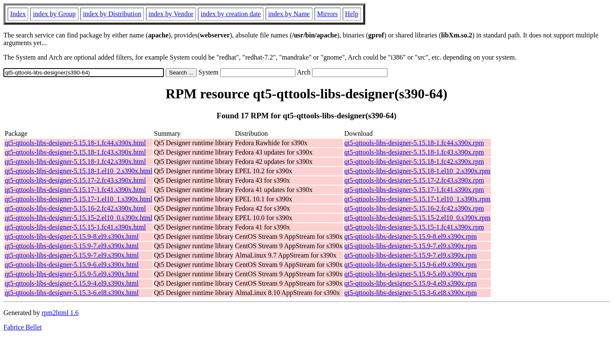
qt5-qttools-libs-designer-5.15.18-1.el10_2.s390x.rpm (417, 171)
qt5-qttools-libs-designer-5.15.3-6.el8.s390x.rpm (410, 292)
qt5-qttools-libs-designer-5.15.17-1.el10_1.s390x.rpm (417, 199)
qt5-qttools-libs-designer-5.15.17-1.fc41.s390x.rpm (414, 189)
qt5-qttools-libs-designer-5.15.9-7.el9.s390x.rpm (410, 245)
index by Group (54, 13)
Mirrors (327, 13)
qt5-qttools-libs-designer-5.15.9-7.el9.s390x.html (72, 245)
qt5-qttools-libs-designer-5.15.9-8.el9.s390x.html (72, 236)
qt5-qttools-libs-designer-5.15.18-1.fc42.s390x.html (75, 161)
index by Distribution (112, 13)
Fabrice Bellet (22, 327)
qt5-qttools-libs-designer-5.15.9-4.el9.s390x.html (72, 283)
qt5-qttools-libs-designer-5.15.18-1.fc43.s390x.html (75, 152)
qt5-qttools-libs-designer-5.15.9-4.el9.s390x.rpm (410, 283)
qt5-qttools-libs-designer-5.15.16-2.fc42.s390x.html (75, 208)
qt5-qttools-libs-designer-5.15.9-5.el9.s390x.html (72, 274)
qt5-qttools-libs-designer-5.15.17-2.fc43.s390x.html (75, 180)
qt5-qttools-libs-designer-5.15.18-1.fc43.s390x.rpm (414, 152)
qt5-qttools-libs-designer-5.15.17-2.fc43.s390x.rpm (414, 180)
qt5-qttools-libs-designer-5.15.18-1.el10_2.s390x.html (78, 171)
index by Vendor (171, 13)
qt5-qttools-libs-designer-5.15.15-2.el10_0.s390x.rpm (417, 217)
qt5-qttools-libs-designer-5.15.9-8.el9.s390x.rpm (410, 236)
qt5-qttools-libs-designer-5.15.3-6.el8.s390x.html (72, 292)
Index (18, 13)
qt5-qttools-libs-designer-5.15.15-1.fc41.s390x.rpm (414, 227)
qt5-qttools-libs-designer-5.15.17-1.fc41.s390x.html (75, 189)
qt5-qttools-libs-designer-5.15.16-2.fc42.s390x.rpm (414, 208)
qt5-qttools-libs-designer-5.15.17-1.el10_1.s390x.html (78, 199)
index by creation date (231, 13)
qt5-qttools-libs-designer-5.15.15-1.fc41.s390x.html (75, 227)
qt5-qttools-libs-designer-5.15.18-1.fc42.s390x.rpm (414, 161)
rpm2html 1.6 (60, 312)
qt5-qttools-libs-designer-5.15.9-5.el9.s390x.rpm (410, 274)
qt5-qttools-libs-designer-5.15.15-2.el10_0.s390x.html (78, 217)
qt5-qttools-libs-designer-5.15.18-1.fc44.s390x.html (75, 142)
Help (351, 13)
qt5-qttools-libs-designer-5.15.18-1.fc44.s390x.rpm (414, 142)
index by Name (289, 13)
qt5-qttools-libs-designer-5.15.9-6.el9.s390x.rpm (410, 264)
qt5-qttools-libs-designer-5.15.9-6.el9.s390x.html (72, 264)
